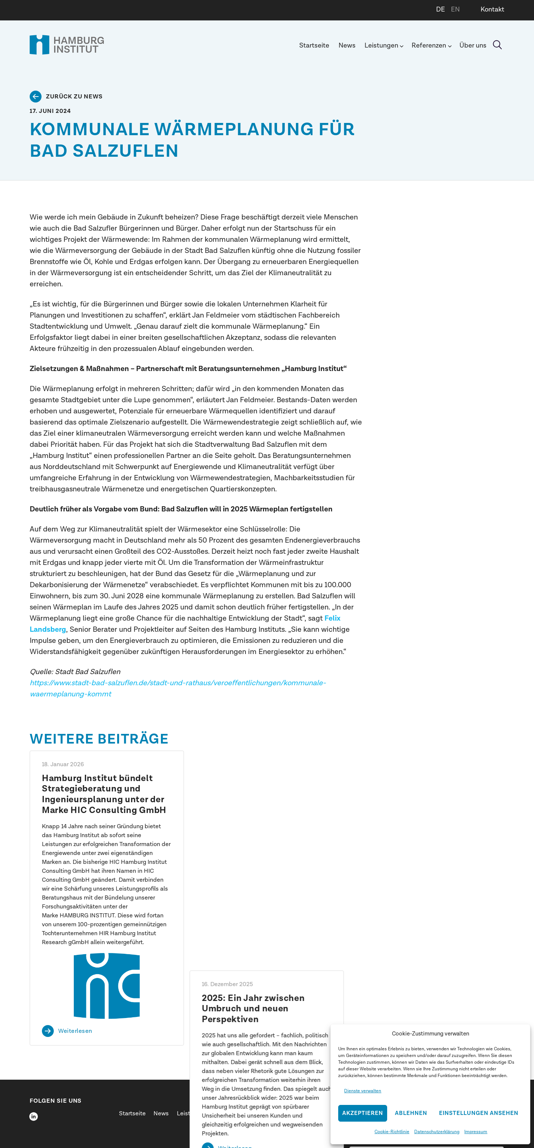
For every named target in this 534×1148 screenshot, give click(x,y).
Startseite (314, 45)
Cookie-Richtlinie (392, 1131)
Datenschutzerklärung (436, 1131)
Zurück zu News (74, 96)
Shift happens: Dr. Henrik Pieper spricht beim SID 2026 (424, 783)
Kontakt (492, 9)
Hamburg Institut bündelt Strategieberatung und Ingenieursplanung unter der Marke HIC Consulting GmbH (104, 794)
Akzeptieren (362, 1113)
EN (455, 9)
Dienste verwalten (362, 1090)
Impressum (475, 1131)
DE (440, 9)
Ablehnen (411, 1113)
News (347, 45)
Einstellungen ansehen (478, 1113)
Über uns (473, 45)
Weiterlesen (75, 1031)
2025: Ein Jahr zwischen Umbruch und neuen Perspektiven (253, 789)
